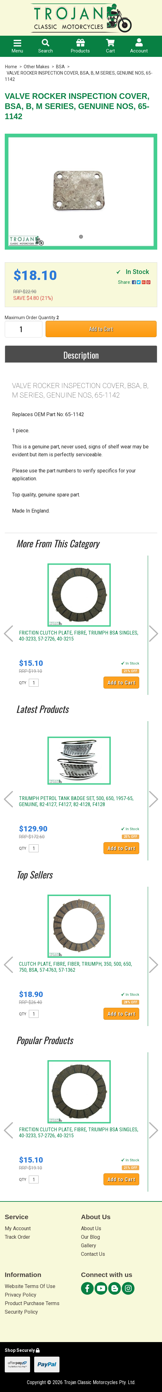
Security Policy (21, 1312)
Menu (17, 47)
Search (45, 46)
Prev (8, 633)
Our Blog (90, 1237)
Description (81, 355)
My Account (18, 1228)
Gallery (88, 1246)
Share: (134, 282)
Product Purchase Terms (32, 1303)
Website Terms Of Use (30, 1286)
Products (80, 46)
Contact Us (93, 1254)
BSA (60, 66)
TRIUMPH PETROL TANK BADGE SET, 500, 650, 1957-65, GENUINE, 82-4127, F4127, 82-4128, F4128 (76, 801)
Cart (110, 46)
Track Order (17, 1237)
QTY (22, 683)
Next (153, 633)
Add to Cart (101, 329)
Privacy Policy (20, 1295)
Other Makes (36, 66)
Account (139, 46)
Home (11, 66)
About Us (91, 1228)
